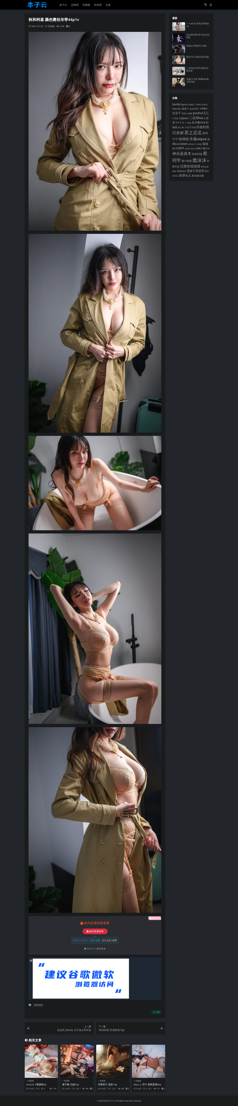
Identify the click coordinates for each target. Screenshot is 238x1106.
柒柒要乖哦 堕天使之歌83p (197, 36)
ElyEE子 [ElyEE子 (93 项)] (192, 104)
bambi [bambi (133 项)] (176, 104)
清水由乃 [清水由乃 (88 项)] (192, 144)
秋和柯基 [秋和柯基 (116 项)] (197, 154)
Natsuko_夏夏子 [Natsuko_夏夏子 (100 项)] (180, 108)
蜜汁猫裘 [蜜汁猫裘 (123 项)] (187, 161)
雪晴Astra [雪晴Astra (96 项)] (181, 171)
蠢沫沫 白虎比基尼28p (197, 56)
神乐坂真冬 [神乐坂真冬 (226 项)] (181, 153)
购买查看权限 (95, 931)
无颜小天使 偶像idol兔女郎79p (197, 80)
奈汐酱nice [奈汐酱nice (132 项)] (198, 122)
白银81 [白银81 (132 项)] (180, 148)
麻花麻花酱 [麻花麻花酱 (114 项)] (198, 175)
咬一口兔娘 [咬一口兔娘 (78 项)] (186, 122)
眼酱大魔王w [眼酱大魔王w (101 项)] (202, 148)
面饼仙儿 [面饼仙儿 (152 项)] (185, 175)
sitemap (137, 1100)
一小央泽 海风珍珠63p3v (197, 25)
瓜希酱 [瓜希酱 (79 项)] (199, 144)
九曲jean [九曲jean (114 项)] (183, 118)
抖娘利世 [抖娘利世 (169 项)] (202, 127)
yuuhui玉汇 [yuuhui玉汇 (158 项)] (201, 113)
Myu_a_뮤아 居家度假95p (147, 1084)
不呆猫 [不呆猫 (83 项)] (175, 118)
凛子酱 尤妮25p (70, 1084)
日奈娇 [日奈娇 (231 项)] (178, 132)
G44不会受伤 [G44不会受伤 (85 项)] (202, 104)
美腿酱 (51, 26)
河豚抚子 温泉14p (107, 1084)
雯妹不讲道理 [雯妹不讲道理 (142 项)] (195, 171)
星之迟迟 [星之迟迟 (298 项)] (193, 132)
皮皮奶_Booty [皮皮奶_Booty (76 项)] (190, 148)
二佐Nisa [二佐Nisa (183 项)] (196, 118)
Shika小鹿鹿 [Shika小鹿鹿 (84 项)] (187, 113)
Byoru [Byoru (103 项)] (184, 104)
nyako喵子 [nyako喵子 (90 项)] (194, 108)
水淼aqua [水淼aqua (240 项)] (197, 138)
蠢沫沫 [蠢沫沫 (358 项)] (199, 160)
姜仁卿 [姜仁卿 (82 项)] (181, 127)
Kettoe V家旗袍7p (36, 1084)
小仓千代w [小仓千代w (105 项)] (190, 127)
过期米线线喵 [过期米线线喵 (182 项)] (190, 166)
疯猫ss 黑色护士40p (196, 45)
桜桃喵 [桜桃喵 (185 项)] (184, 139)
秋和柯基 (38, 1005)
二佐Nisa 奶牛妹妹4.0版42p (197, 69)
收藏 (156, 1012)
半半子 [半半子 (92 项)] (178, 122)
